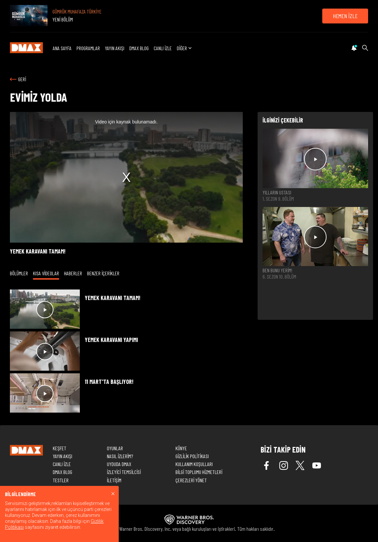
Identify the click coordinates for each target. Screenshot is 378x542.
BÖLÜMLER (19, 273)
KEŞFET (59, 448)
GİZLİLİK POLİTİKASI (192, 456)
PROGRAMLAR (88, 48)
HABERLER (73, 273)
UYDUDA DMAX (119, 464)
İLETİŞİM (114, 480)
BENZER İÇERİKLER (103, 273)
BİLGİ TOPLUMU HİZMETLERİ (198, 472)
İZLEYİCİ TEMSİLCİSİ (124, 472)
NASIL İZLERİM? (120, 456)
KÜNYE (181, 448)
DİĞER (185, 48)
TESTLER (61, 480)
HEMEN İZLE (345, 15)
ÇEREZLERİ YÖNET (191, 480)
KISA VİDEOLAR (46, 273)
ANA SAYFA (62, 48)
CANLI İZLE (163, 48)
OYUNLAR (115, 448)
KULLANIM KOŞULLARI (194, 464)
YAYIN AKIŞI (114, 48)
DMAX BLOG (139, 48)
